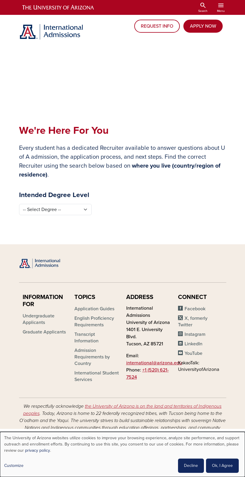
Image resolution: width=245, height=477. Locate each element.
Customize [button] (14, 465)
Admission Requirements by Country (92, 356)
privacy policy (37, 450)
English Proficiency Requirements (94, 321)
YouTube (193, 353)
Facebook (195, 309)
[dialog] (122, 454)
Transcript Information (86, 337)
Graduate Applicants (44, 332)
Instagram (195, 334)
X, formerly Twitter (192, 321)
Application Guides (94, 309)
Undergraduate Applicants (38, 319)
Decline (191, 465)
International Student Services (96, 376)
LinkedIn (193, 344)
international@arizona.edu (154, 363)
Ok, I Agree (222, 465)
